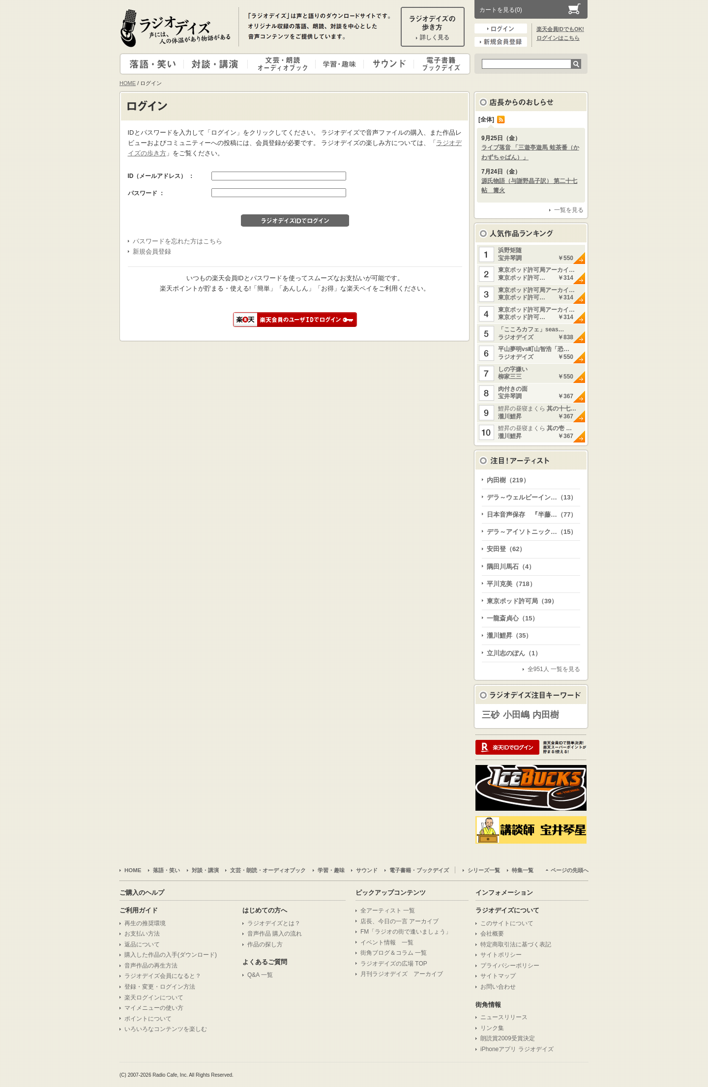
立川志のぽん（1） (514, 653)
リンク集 (492, 1028)
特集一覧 (522, 870)
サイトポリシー (501, 954)
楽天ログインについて (153, 997)
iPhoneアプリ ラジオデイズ (517, 1049)
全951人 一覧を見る (554, 669)
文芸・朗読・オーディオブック (286, 64)
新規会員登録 (500, 42)
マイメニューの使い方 (153, 1007)
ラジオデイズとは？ (273, 923)
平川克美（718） (511, 584)
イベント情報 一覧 (386, 942)
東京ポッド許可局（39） (522, 601)
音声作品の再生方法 (150, 965)
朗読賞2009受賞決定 (507, 1038)
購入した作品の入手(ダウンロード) (170, 954)
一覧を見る (569, 209)
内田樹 (545, 715)
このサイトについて (506, 923)
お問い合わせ (498, 986)
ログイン (500, 28)
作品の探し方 (265, 944)
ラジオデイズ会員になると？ (162, 975)
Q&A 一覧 (260, 974)
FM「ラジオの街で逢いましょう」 (405, 931)
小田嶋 (516, 715)
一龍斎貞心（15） (512, 618)
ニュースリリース (504, 1017)
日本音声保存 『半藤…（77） (532, 514)
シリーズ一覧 (484, 870)
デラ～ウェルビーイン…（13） (532, 497)
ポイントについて (148, 1018)
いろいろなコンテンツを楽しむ (165, 1029)
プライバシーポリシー (509, 965)
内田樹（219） (508, 480)
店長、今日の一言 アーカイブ (399, 921)
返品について (142, 944)
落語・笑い (152, 64)
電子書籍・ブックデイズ (440, 64)
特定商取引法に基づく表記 (515, 944)
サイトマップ (498, 975)
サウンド (386, 64)
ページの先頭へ (570, 870)
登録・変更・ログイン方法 (159, 986)
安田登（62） (506, 549)
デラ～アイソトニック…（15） (532, 531)
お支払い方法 (142, 933)
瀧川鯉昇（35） (509, 635)
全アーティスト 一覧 (387, 910)
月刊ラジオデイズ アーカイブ (401, 973)
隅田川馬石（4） (511, 566)
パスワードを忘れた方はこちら (177, 241)
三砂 (491, 715)
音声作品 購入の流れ (274, 933)
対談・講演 (217, 64)
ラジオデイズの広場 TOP (393, 963)
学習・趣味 (340, 64)
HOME (127, 83)
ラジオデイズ (177, 28)
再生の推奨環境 (145, 923)
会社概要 (492, 933)
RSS (501, 119)
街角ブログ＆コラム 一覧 (393, 952)
